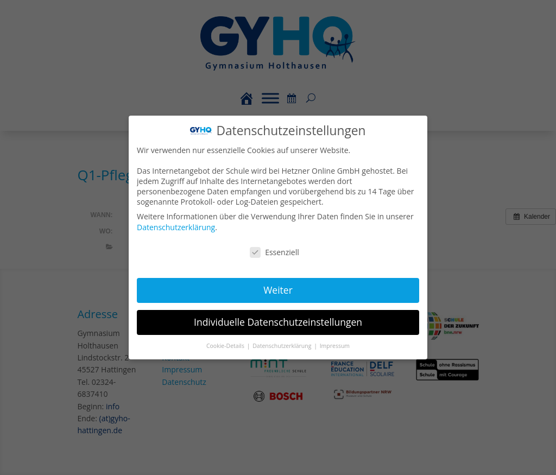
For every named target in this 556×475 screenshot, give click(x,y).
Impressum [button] (334, 345)
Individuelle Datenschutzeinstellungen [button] (277, 321)
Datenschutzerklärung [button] (283, 345)
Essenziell (274, 252)
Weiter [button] (277, 289)
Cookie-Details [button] (226, 345)
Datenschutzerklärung (177, 227)
